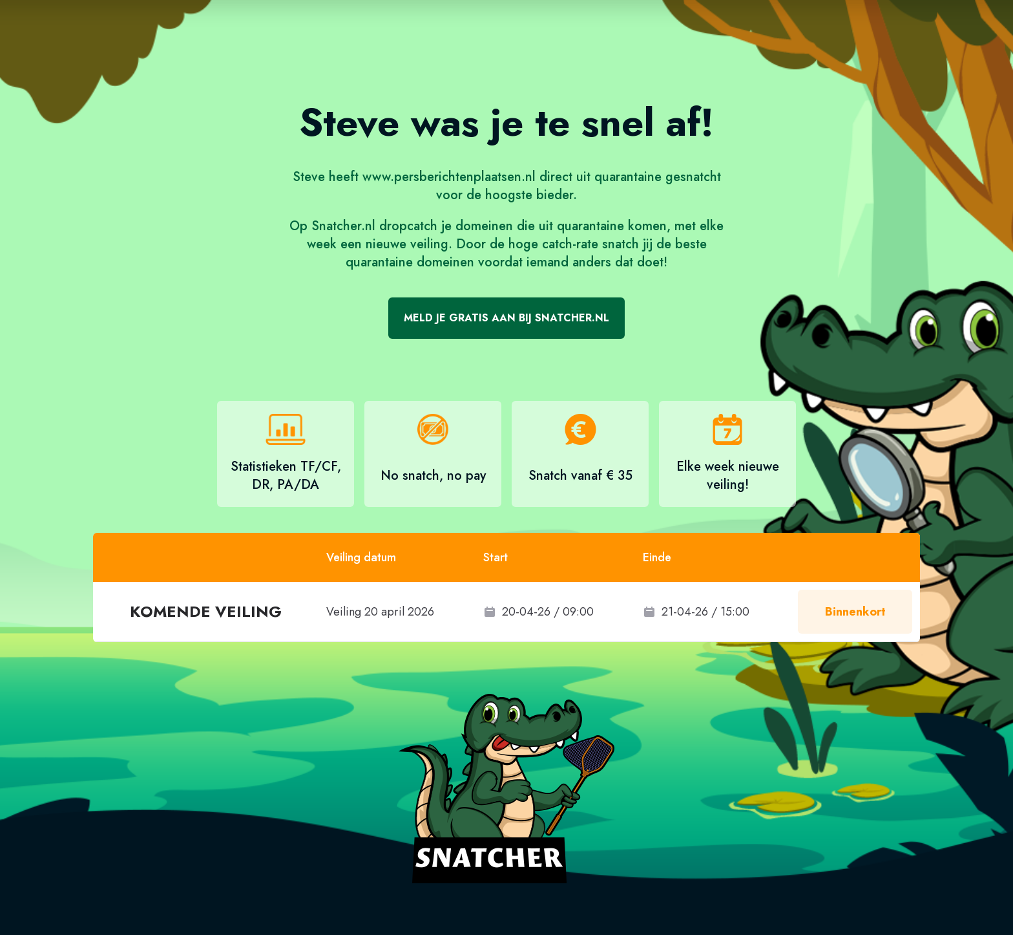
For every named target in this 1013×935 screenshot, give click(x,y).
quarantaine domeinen (410, 262)
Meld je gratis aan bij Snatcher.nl (506, 317)
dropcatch (408, 226)
